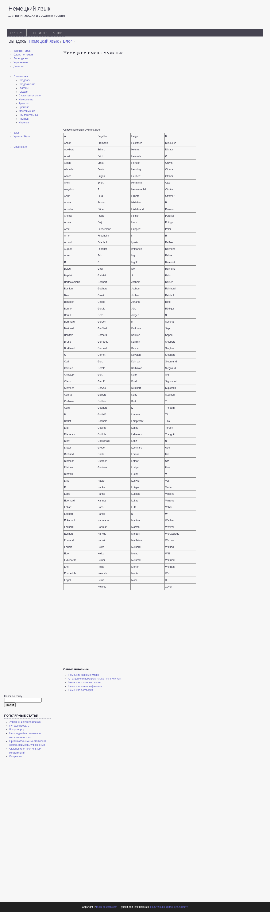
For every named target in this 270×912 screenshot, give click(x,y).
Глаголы (23, 87)
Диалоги (18, 66)
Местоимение (27, 110)
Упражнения (21, 62)
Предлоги (24, 80)
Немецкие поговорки (80, 690)
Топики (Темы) (22, 50)
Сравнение (20, 146)
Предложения (27, 84)
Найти (10, 704)
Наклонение (26, 99)
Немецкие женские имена (83, 674)
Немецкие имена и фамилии (85, 686)
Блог (16, 132)
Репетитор (38, 33)
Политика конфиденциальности (169, 906)
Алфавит (24, 91)
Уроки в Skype (22, 136)
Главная (16, 33)
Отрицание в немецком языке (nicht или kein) (95, 678)
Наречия (24, 122)
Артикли (23, 103)
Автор (57, 33)
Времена (24, 107)
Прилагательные (29, 114)
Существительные (30, 95)
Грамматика (21, 76)
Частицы (24, 118)
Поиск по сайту (13, 696)
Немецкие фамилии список (84, 682)
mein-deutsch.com (106, 906)
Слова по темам (23, 54)
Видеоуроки (21, 58)
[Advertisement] (31, 218)
